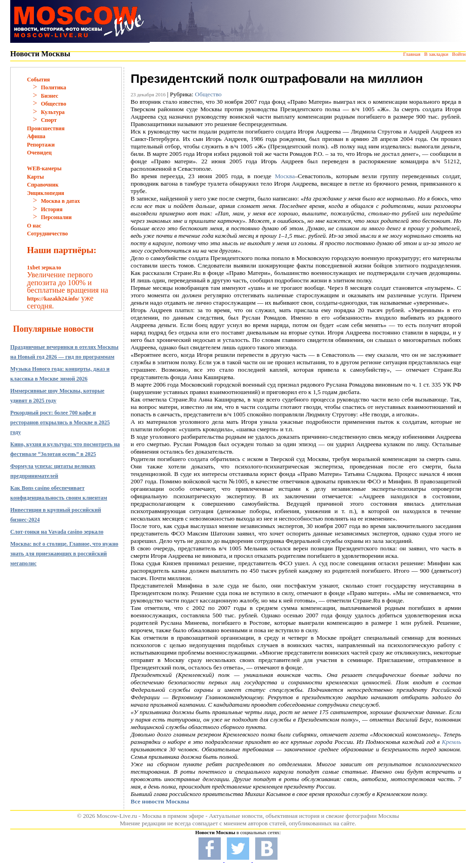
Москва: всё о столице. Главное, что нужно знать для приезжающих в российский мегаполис (64, 554)
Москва (285, 176)
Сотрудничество (47, 233)
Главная (411, 54)
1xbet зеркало (44, 267)
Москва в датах (60, 201)
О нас (34, 225)
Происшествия (46, 128)
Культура (53, 112)
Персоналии (56, 217)
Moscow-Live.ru (117, 815)
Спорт (49, 120)
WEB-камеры (44, 168)
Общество (53, 103)
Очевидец (39, 152)
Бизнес (49, 96)
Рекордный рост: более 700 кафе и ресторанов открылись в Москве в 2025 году (60, 422)
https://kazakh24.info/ (53, 298)
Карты (35, 177)
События (38, 79)
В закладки (436, 54)
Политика (53, 87)
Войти (459, 54)
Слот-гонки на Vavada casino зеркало (57, 532)
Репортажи (41, 144)
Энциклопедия (45, 193)
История (51, 209)
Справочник (43, 184)
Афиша (36, 136)
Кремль (451, 741)
